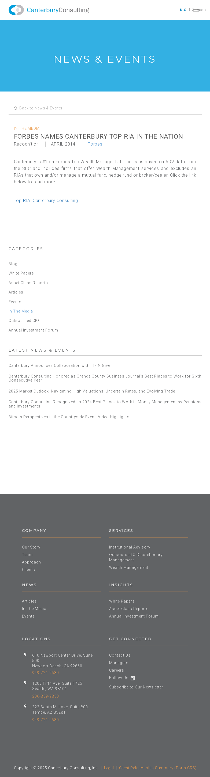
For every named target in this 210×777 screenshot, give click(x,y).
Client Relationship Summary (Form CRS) (158, 768)
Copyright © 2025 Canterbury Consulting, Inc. (56, 768)
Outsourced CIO (24, 320)
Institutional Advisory (129, 547)
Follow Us (122, 678)
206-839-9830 (45, 696)
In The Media (21, 311)
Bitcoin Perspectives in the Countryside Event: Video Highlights (70, 417)
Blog (13, 264)
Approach (31, 562)
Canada (199, 10)
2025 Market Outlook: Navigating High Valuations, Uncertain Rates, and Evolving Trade (92, 391)
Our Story (31, 547)
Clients (28, 569)
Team (27, 555)
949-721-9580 (45, 673)
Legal (109, 768)
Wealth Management (128, 567)
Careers (116, 670)
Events (15, 302)
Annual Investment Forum (33, 330)
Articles (16, 292)
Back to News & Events (38, 108)
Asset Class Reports (28, 283)
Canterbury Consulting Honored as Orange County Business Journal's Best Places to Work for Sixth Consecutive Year (105, 378)
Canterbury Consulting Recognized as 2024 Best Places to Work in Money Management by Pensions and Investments (105, 404)
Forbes (95, 144)
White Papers (21, 273)
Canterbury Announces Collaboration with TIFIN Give (59, 365)
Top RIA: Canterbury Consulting (46, 200)
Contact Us (120, 655)
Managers (118, 663)
